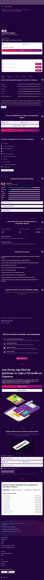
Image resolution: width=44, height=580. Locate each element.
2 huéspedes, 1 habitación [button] (8, 47)
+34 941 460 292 (5, 38)
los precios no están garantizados (29, 523)
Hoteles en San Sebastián (7, 511)
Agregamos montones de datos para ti (22, 529)
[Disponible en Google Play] (4, 572)
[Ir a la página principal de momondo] (8, 6)
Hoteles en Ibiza (6, 504)
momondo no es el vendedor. (22, 527)
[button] (2, 6)
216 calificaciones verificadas (15, 40)
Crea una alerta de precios (22, 352)
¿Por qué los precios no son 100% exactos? (22, 531)
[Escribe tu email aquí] (23, 465)
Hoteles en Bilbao (6, 509)
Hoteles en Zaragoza (7, 512)
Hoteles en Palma (6, 502)
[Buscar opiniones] (23, 203)
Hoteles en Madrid (6, 495)
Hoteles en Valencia (6, 499)
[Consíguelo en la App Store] (11, 572)
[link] (22, 358)
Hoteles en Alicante (6, 507)
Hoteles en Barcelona (7, 497)
